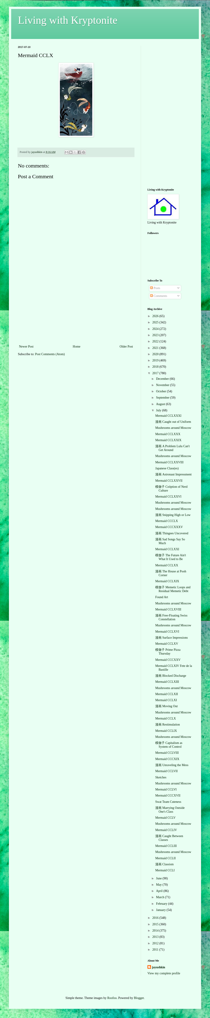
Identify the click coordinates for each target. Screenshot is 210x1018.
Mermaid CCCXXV (168, 659)
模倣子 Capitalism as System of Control (168, 744)
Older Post (126, 346)
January (161, 910)
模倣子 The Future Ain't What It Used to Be (170, 557)
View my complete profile (163, 973)
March (160, 897)
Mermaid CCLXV (166, 643)
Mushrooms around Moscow (173, 428)
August (161, 404)
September (163, 397)
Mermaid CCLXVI (167, 631)
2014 (156, 930)
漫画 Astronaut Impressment (173, 474)
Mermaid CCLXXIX (168, 440)
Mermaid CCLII (165, 858)
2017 (156, 373)
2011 (155, 949)
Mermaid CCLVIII (167, 752)
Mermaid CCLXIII (167, 681)
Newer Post (26, 346)
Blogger (139, 998)
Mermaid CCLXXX (167, 434)
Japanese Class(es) (167, 468)
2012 (156, 943)
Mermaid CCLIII (166, 846)
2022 (156, 341)
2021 (156, 348)
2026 (156, 316)
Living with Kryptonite (67, 20)
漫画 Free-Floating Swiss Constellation (171, 617)
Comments (158, 296)
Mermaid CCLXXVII (169, 480)
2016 (156, 917)
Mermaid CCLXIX (167, 581)
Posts (155, 288)
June (159, 878)
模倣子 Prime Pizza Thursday (168, 651)
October (161, 391)
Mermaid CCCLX (166, 521)
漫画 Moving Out (166, 706)
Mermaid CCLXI (166, 700)
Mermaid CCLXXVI (168, 496)
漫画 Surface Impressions (171, 637)
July (159, 410)
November (163, 385)
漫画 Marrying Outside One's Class (170, 809)
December (163, 378)
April (159, 891)
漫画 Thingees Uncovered (171, 533)
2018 (156, 366)
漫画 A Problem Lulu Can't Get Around (172, 448)
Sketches (160, 777)
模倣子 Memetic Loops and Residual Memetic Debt (172, 589)
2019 (156, 360)
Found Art (161, 597)
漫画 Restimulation (167, 724)
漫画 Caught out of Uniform (173, 421)
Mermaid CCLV (165, 817)
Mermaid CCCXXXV (169, 527)
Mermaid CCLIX (166, 730)
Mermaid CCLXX (166, 565)
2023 (156, 335)
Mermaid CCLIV (166, 830)
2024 (156, 329)
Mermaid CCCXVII (167, 795)
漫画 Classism (164, 864)
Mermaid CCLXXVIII (169, 462)
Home (76, 346)
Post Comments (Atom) (50, 354)
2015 (156, 924)
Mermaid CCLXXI (167, 549)
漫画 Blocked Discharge (170, 675)
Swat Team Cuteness (168, 801)
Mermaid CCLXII (166, 694)
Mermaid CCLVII (166, 771)
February (162, 903)
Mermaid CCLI (165, 870)
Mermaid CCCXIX (167, 759)
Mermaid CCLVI (166, 789)
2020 (156, 354)
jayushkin (158, 967)
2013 (156, 937)
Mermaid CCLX (165, 718)
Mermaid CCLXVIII (168, 609)
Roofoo (112, 998)
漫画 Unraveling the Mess (171, 765)
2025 (156, 322)
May (159, 884)
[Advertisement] (75, 310)
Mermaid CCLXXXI (168, 415)
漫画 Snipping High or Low (173, 515)
